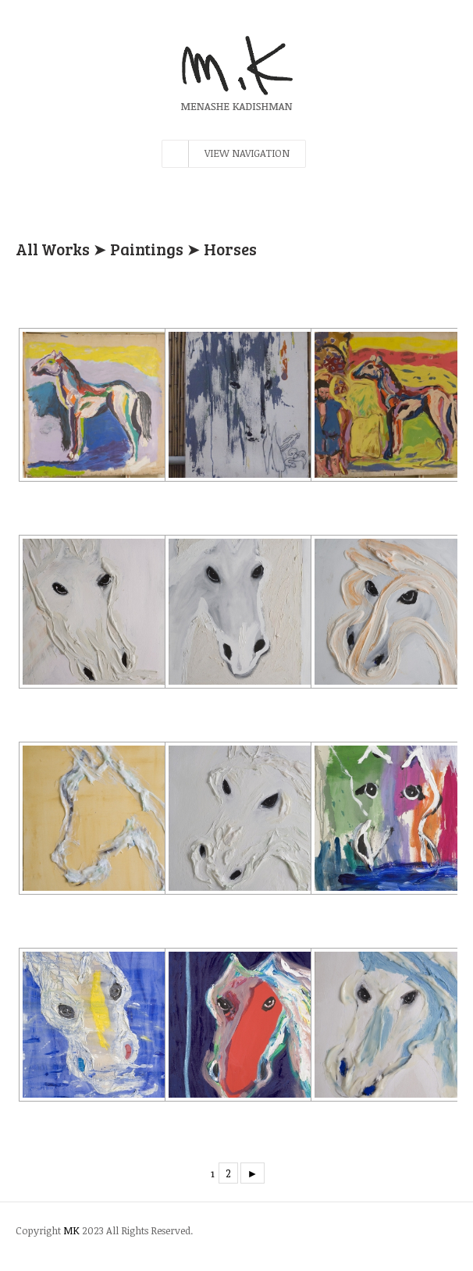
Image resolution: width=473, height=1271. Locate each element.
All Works (53, 248)
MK (71, 1230)
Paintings (146, 248)
